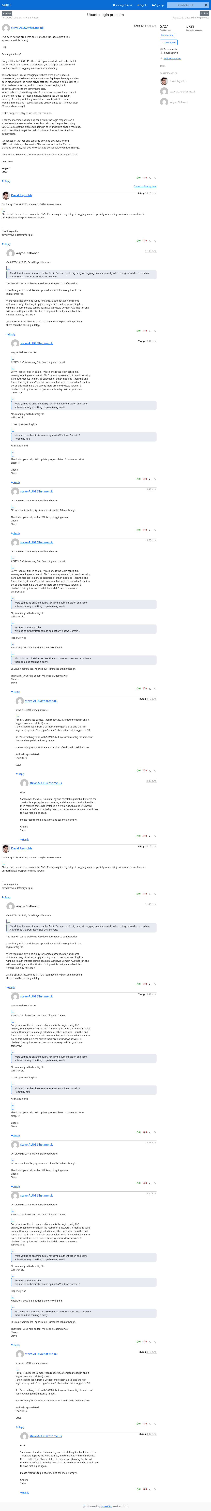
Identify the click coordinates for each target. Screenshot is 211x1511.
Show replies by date (145, 186)
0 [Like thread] (139, 177)
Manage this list (123, 5)
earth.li (6, 5)
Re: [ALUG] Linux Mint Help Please (20, 17)
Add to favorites (170, 58)
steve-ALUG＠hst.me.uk (27, 28)
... (4, 210)
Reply (6, 181)
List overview (167, 35)
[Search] (206, 5)
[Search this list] (185, 5)
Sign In (142, 5)
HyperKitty (106, 1506)
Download (169, 42)
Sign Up (158, 5)
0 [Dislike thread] (145, 177)
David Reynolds (21, 195)
